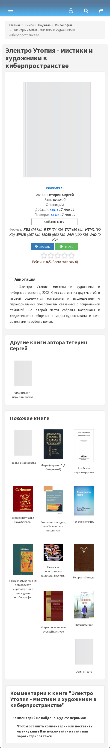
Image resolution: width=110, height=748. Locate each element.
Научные (44, 25)
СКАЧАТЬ (42, 247)
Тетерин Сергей (60, 194)
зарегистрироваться (34, 736)
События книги (54, 222)
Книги (29, 25)
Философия (63, 25)
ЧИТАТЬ (66, 247)
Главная (15, 25)
